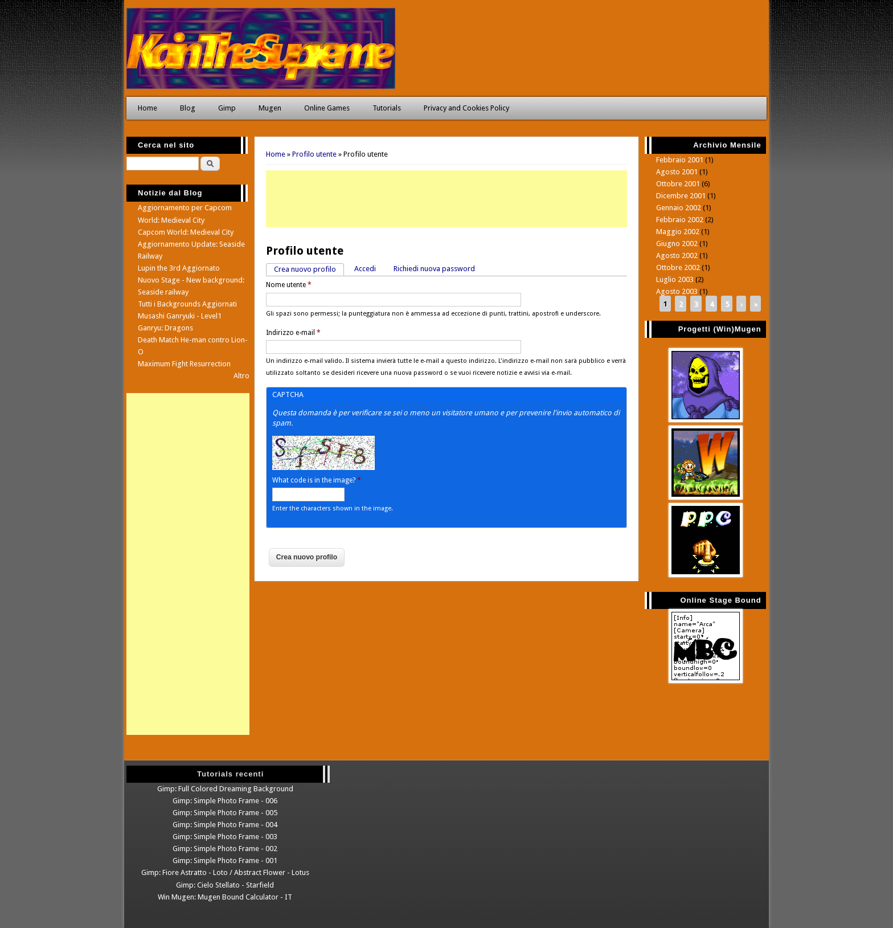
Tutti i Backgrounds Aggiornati (187, 304)
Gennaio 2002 (678, 207)
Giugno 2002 (677, 243)
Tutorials (386, 108)
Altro (241, 375)
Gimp (227, 108)
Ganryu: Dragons (165, 328)
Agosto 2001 (677, 171)
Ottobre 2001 (678, 183)
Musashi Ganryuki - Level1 (180, 316)
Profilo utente (314, 154)
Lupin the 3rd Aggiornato (179, 268)
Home (147, 108)
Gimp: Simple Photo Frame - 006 (225, 800)
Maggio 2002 (677, 231)
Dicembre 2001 (681, 195)
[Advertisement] (446, 198)
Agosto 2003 (677, 291)
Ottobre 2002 (678, 267)
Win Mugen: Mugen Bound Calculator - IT (225, 897)
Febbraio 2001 (679, 160)
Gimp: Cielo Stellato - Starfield (225, 885)
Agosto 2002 (677, 255)
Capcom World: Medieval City (186, 232)
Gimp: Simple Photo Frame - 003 (225, 836)
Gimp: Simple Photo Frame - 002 (225, 848)
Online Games (327, 108)
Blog (187, 108)
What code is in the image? (316, 480)
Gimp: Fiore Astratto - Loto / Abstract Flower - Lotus (225, 872)
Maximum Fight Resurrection (184, 363)
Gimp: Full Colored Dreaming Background (225, 788)
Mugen (270, 108)
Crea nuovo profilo (309, 268)
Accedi (365, 268)
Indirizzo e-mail (293, 333)
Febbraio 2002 (679, 219)
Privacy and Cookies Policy (466, 108)
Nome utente (289, 285)
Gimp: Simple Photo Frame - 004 (225, 824)
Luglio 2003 (675, 279)
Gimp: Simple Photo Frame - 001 (225, 860)
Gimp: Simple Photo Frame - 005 (225, 812)
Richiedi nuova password (434, 268)
